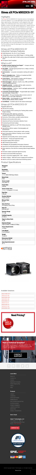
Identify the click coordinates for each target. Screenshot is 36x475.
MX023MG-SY (5, 301)
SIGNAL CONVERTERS (15, 411)
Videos (12, 385)
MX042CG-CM (5, 306)
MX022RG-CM (5, 299)
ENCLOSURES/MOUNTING (17, 401)
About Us (12, 376)
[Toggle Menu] (29, 6)
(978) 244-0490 (17, 423)
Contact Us (13, 378)
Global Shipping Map (15, 383)
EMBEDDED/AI (14, 399)
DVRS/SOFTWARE (14, 397)
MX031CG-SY (5, 302)
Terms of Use (18, 470)
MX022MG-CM (6, 297)
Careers (12, 380)
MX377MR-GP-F (6, 293)
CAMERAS (12, 396)
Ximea (4, 19)
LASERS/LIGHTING (15, 407)
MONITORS (13, 409)
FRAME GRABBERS (15, 405)
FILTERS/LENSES (14, 403)
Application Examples (15, 382)
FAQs (11, 387)
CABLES (12, 394)
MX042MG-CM (6, 308)
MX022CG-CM (5, 295)
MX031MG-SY (5, 304)
